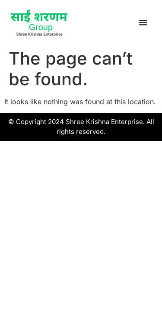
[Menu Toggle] (143, 22)
